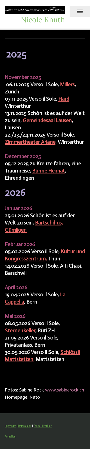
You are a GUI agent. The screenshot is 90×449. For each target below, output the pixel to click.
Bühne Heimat (48, 170)
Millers (67, 84)
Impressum (10, 426)
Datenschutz (24, 426)
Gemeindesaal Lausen (47, 120)
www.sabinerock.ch (64, 390)
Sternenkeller (20, 330)
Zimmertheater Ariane (30, 142)
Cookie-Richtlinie (43, 426)
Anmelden (10, 436)
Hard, (64, 99)
